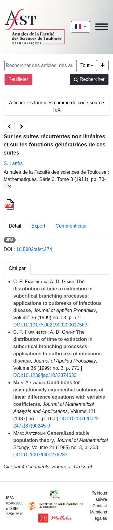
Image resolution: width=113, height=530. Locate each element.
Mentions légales (98, 515)
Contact (100, 505)
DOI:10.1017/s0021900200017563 (50, 324)
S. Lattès (13, 163)
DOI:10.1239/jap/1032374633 (45, 375)
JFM (9, 240)
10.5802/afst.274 (34, 249)
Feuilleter (18, 79)
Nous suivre (100, 496)
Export (38, 225)
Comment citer (71, 225)
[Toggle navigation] (101, 27)
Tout (84, 65)
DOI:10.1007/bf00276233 (40, 454)
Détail (15, 225)
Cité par (17, 268)
